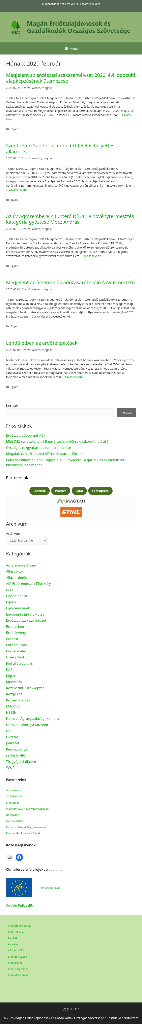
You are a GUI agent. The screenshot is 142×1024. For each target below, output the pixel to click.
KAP (9, 669)
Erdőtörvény (16, 632)
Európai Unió (16, 645)
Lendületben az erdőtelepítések (41, 342)
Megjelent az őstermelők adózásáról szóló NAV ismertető (70, 282)
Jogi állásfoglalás (19, 663)
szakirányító (15, 755)
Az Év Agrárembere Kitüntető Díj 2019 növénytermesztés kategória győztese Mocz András (70, 219)
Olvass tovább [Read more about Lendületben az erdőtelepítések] (74, 377)
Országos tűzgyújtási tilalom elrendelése (39, 447)
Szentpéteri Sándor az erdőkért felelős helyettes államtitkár (60, 148)
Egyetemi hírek (18, 608)
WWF (10, 767)
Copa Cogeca (17, 595)
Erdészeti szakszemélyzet (26, 620)
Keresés (12, 405)
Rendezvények (17, 749)
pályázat (12, 743)
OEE (9, 730)
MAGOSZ (13, 706)
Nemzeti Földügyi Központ (27, 724)
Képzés (11, 675)
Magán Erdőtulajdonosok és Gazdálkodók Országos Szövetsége (79, 27)
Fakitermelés (16, 651)
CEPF (10, 589)
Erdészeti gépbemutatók (25, 435)
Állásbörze (14, 571)
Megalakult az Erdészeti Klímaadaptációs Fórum (44, 453)
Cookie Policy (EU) (20, 905)
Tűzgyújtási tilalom (21, 761)
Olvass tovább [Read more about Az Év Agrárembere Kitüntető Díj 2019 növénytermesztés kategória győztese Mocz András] (92, 256)
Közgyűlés (14, 694)
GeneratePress (128, 1018)
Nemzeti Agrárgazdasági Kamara (32, 718)
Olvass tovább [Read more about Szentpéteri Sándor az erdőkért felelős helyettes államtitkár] (18, 190)
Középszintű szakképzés (25, 688)
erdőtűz (12, 638)
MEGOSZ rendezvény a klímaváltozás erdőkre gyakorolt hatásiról (57, 441)
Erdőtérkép (15, 626)
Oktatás (12, 737)
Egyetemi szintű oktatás (25, 614)
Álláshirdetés (16, 577)
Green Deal (15, 657)
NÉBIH (11, 712)
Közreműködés (18, 700)
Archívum (13, 533)
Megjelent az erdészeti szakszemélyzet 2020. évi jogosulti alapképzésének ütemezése (70, 78)
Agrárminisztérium (21, 565)
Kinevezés (14, 681)
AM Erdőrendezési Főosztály (28, 583)
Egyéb (11, 602)
